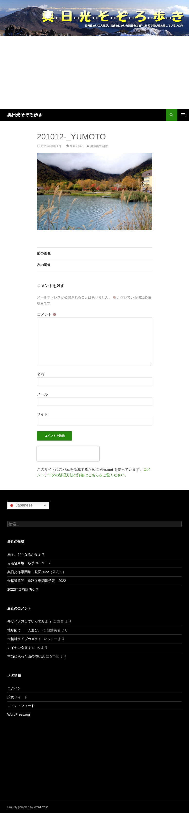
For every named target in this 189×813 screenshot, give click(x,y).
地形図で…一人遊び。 (24, 630)
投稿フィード (17, 697)
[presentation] (68, 453)
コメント (46, 314)
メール (42, 394)
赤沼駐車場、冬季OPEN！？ (29, 563)
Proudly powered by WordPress (27, 807)
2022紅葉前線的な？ (23, 589)
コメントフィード (21, 706)
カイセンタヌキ (19, 648)
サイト (42, 414)
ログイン (14, 688)
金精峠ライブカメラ (22, 639)
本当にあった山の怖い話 (26, 656)
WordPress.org (18, 714)
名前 (40, 374)
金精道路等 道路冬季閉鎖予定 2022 (36, 581)
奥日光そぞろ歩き (24, 114)
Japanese (21, 505)
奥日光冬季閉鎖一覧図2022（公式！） (36, 572)
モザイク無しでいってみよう (29, 621)
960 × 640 (76, 146)
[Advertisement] (94, 72)
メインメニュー (183, 115)
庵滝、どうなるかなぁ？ (26, 554)
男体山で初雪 (99, 146)
